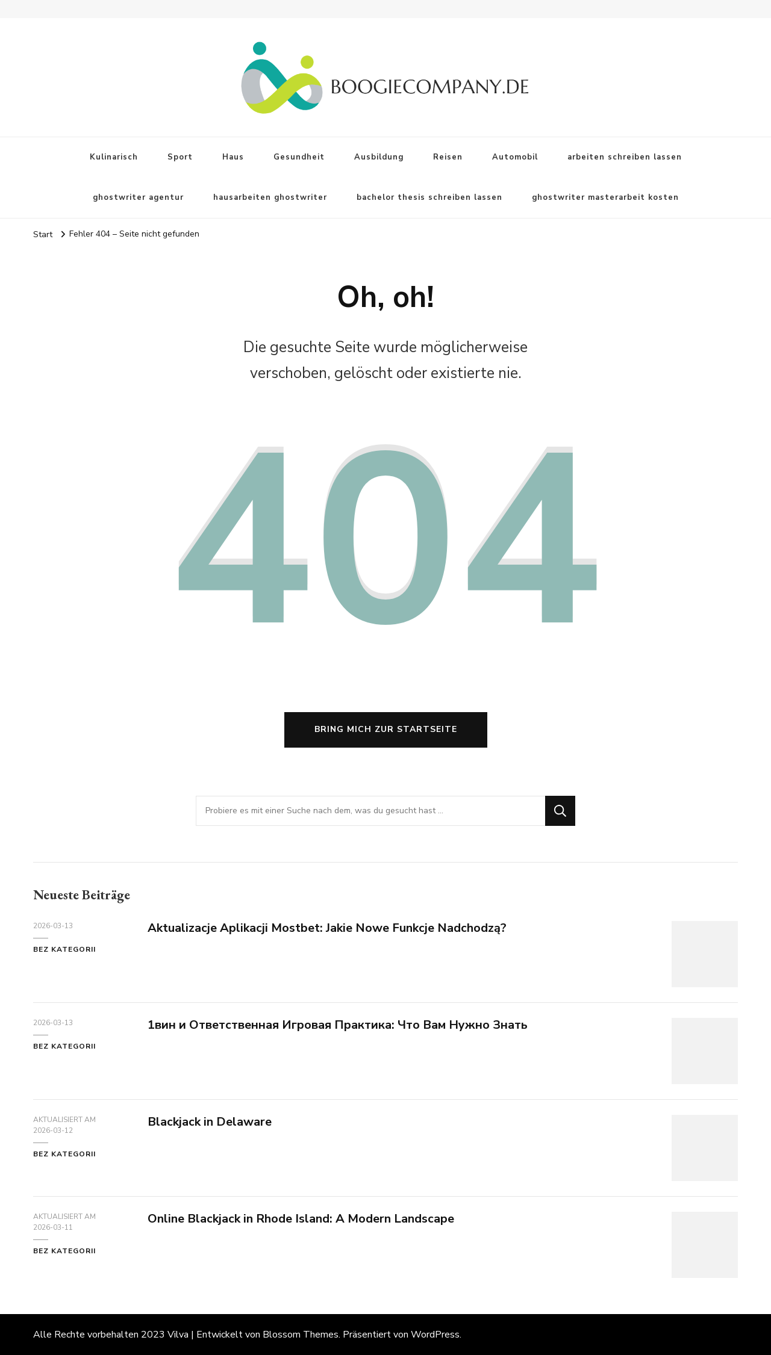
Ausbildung (379, 157)
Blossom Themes (301, 1334)
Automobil (515, 157)
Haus (233, 157)
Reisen (448, 157)
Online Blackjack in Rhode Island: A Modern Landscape (301, 1219)
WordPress (435, 1334)
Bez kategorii (64, 949)
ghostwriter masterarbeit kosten (605, 197)
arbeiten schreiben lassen (624, 157)
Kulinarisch (114, 157)
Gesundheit (299, 157)
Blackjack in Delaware (210, 1122)
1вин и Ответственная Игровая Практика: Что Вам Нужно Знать (338, 1025)
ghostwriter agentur (138, 197)
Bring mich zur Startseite (385, 729)
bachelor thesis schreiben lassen (429, 197)
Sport (180, 157)
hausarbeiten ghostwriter (270, 197)
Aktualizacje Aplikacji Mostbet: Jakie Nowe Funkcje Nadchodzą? (327, 928)
